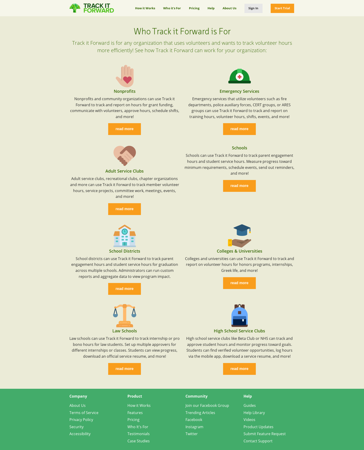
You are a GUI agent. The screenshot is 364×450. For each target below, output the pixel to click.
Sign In (253, 8)
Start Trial (282, 8)
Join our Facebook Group (207, 405)
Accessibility (80, 433)
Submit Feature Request (265, 433)
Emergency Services (239, 91)
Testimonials (138, 433)
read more (124, 129)
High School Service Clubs (239, 331)
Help (211, 8)
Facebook (193, 419)
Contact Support (258, 441)
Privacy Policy (81, 419)
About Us (229, 8)
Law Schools (124, 331)
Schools (239, 148)
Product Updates (258, 426)
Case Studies (138, 441)
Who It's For (137, 426)
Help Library (254, 412)
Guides (250, 405)
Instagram (194, 426)
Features (135, 412)
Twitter (191, 433)
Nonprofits (125, 91)
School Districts (124, 251)
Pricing (194, 8)
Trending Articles (200, 412)
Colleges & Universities (239, 251)
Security (76, 426)
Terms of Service (83, 412)
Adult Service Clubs (124, 171)
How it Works (145, 8)
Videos (249, 419)
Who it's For (172, 8)
